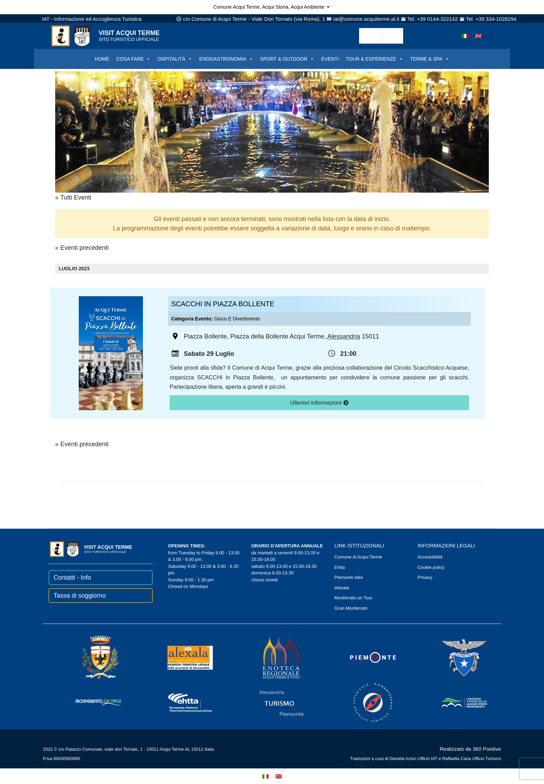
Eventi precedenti (82, 247)
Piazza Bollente (205, 336)
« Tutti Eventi (73, 197)
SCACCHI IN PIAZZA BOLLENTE (222, 304)
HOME (102, 59)
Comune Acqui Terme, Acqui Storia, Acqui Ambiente (272, 7)
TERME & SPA (429, 59)
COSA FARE (133, 59)
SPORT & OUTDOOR (287, 59)
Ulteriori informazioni (319, 402)
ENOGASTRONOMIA (226, 59)
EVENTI (330, 59)
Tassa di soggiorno (80, 595)
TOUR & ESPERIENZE (374, 59)
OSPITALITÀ (175, 59)
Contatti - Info (72, 577)
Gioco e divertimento (237, 318)
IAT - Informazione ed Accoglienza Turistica (92, 19)
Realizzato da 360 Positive (470, 749)
